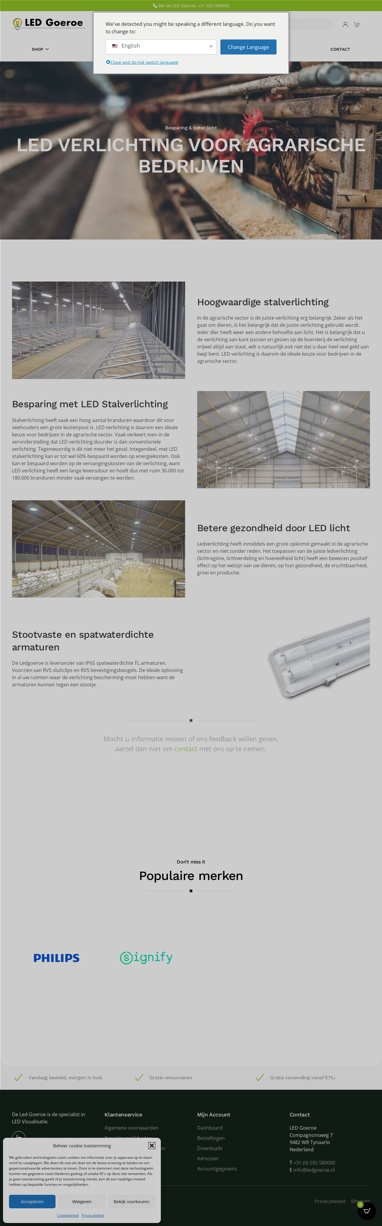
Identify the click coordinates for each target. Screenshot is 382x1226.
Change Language (248, 46)
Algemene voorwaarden (131, 1128)
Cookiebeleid (68, 1215)
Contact (340, 49)
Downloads (210, 1148)
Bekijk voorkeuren (131, 1201)
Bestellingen (211, 1138)
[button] (152, 1146)
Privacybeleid (93, 1215)
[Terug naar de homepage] (49, 24)
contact (185, 748)
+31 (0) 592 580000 (314, 1162)
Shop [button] (40, 49)
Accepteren (32, 1201)
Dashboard (210, 1128)
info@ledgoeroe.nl (314, 1170)
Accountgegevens (217, 1168)
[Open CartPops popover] (367, 1211)
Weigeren (82, 1201)
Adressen (207, 1158)
